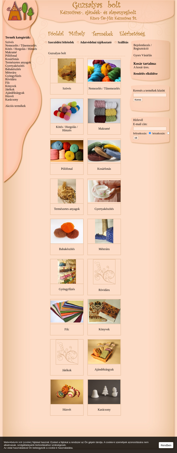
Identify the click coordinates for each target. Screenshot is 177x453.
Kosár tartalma (145, 63)
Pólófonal (11, 55)
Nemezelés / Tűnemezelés (21, 45)
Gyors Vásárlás (143, 55)
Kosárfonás (12, 59)
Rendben (166, 445)
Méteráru (10, 72)
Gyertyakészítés (14, 65)
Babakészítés (13, 69)
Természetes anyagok (18, 62)
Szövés (9, 42)
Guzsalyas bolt (57, 53)
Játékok (9, 89)
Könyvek (10, 86)
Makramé (11, 52)
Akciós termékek (15, 105)
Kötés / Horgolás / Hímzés (21, 48)
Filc (7, 82)
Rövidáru (10, 79)
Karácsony (11, 99)
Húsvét (9, 96)
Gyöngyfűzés (13, 75)
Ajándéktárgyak (14, 92)
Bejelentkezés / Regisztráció (143, 47)
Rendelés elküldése (146, 73)
